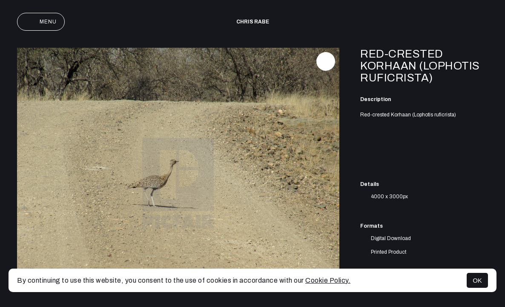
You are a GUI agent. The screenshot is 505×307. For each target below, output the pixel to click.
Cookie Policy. (327, 280)
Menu (41, 22)
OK (477, 280)
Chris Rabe (252, 22)
